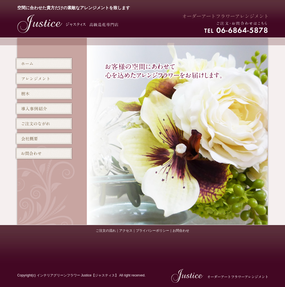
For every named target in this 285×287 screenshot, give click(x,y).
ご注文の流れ (106, 231)
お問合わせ (181, 231)
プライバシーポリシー (152, 231)
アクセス (125, 231)
